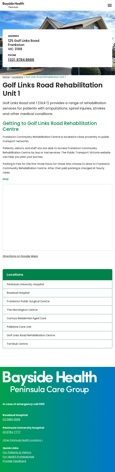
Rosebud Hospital (18, 293)
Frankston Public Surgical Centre (28, 301)
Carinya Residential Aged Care (26, 318)
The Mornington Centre (22, 310)
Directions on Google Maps (20, 256)
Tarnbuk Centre (17, 344)
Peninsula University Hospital (25, 284)
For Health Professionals (18, 457)
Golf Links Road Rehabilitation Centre (31, 335)
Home (6, 77)
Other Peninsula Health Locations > (23, 440)
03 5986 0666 (11, 419)
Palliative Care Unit (19, 327)
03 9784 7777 (11, 432)
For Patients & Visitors (17, 452)
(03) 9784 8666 (21, 59)
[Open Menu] (109, 5)
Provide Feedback (14, 461)
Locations (17, 77)
